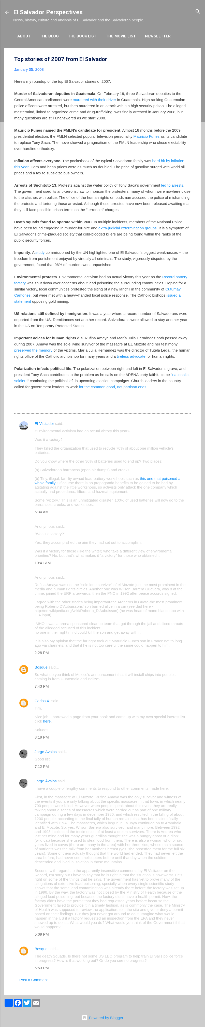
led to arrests (172, 185)
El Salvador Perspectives (48, 12)
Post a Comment (33, 980)
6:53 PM (42, 968)
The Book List (82, 36)
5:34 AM (42, 512)
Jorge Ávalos (46, 752)
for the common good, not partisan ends (112, 387)
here (47, 721)
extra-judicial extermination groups (127, 228)
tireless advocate (131, 356)
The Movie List (121, 36)
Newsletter (158, 36)
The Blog (49, 36)
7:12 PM (42, 766)
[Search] (198, 12)
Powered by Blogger (102, 1018)
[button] (188, 59)
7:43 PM (42, 686)
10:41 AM (43, 563)
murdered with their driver (94, 100)
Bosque (41, 667)
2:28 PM (42, 652)
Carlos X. (42, 701)
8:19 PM (42, 737)
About (24, 36)
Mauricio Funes (147, 136)
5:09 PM (42, 934)
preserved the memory (33, 350)
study (40, 252)
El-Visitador (44, 423)
